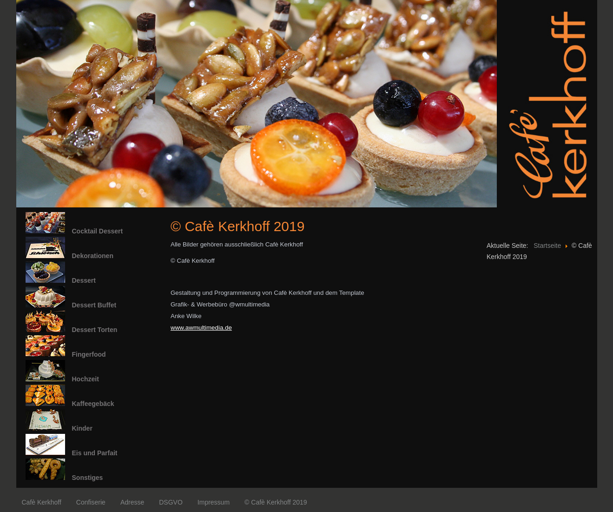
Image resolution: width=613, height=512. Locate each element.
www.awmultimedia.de (201, 327)
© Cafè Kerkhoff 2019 (275, 502)
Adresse (132, 502)
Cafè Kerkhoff (41, 502)
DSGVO (171, 502)
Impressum (214, 502)
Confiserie (90, 502)
